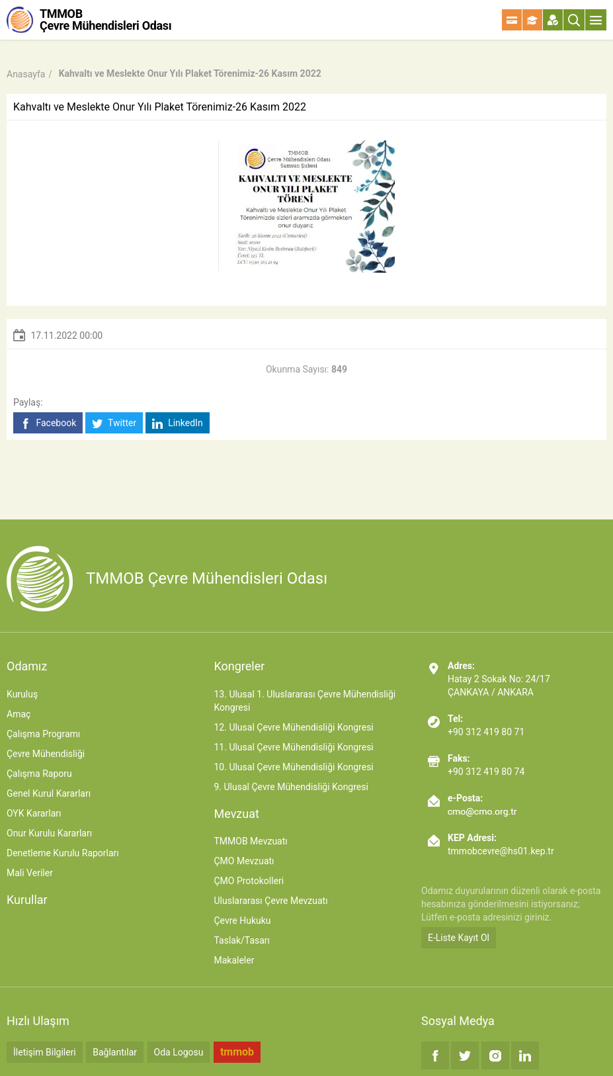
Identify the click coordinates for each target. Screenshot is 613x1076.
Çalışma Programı (43, 734)
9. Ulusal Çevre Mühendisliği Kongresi (291, 787)
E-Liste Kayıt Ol (458, 937)
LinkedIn (177, 423)
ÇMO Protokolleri (249, 880)
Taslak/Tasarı (242, 940)
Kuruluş (22, 694)
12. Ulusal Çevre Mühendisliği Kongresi (293, 727)
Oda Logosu (179, 1052)
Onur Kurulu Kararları (49, 833)
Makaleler (234, 960)
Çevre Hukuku (242, 920)
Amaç (18, 714)
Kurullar (27, 900)
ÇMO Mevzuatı (244, 861)
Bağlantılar (115, 1052)
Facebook (48, 423)
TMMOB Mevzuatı (250, 841)
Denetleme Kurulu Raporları (63, 853)
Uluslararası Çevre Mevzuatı (270, 900)
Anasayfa (26, 74)
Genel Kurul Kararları (49, 793)
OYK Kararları (34, 813)
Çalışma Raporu (39, 773)
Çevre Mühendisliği (46, 753)
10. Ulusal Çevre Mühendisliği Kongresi (293, 767)
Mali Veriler (30, 873)
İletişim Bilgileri (44, 1052)
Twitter (114, 423)
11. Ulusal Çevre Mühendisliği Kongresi (293, 747)
